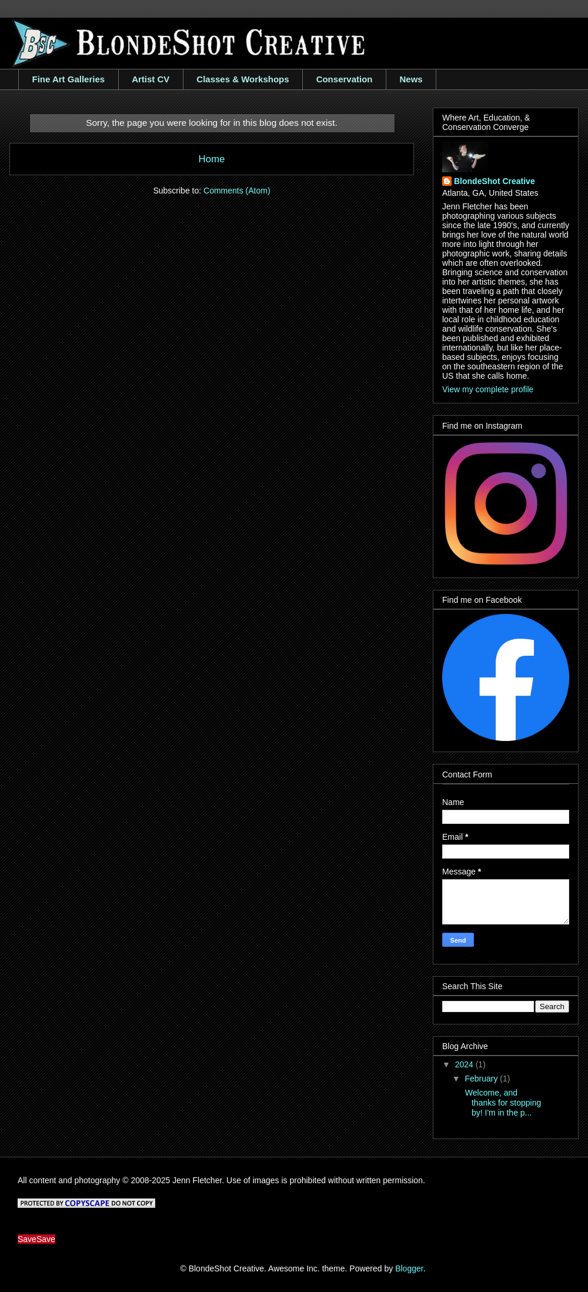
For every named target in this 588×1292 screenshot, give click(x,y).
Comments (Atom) (236, 190)
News (410, 79)
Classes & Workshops (242, 79)
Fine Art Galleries (68, 79)
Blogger (409, 1268)
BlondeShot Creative (494, 181)
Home (212, 159)
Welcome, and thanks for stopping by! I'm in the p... (502, 1102)
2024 (465, 1064)
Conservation (344, 79)
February (482, 1078)
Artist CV (150, 79)
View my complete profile (487, 389)
